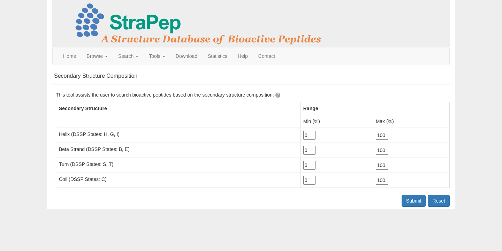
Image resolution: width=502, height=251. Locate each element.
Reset (438, 201)
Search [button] (128, 56)
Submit (413, 201)
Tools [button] (157, 56)
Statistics (217, 56)
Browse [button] (97, 56)
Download (186, 56)
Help (243, 56)
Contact (266, 56)
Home (69, 56)
